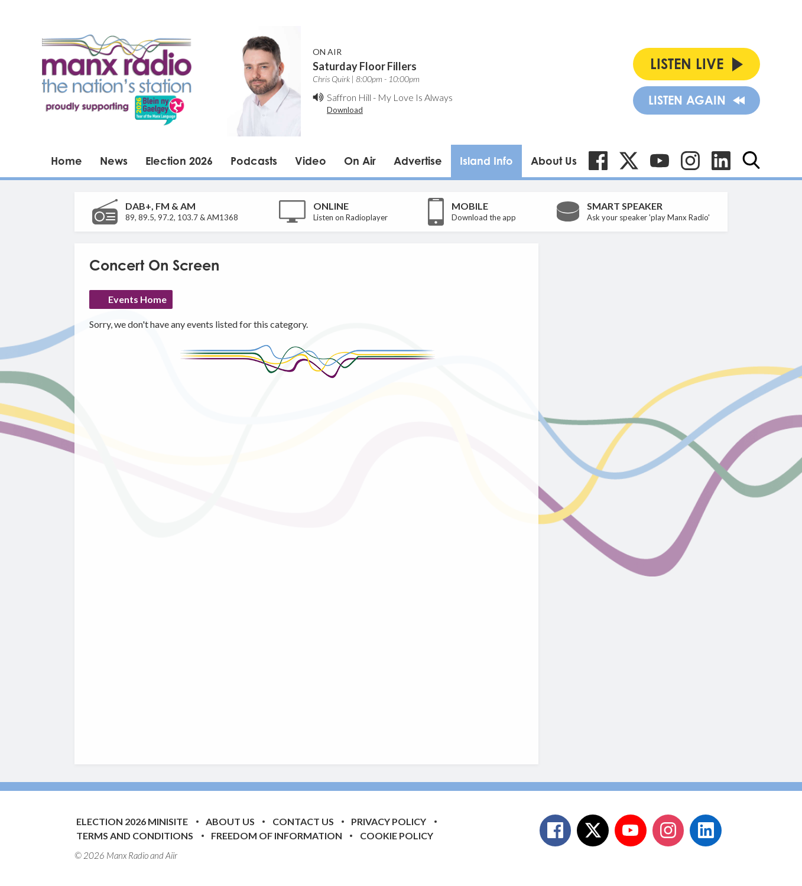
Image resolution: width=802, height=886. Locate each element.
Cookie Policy (396, 835)
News (114, 160)
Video (310, 160)
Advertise (418, 160)
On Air (360, 160)
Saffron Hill (349, 97)
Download (345, 110)
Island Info (486, 160)
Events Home (137, 299)
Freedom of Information (276, 835)
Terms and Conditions (134, 835)
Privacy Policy (388, 821)
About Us (554, 160)
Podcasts (253, 160)
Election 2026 (179, 160)
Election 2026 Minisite (132, 821)
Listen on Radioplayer (350, 217)
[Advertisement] (310, 562)
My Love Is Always (415, 97)
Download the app (484, 217)
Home (66, 160)
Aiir (171, 855)
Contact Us (303, 821)
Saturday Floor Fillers (365, 66)
